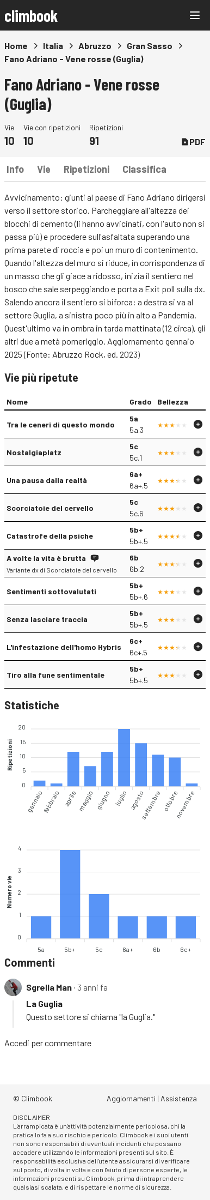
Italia (53, 45)
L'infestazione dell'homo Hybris (64, 647)
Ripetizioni (86, 169)
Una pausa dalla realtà (47, 480)
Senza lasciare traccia (47, 619)
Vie (44, 169)
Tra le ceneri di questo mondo (61, 424)
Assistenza (178, 1098)
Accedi (16, 1043)
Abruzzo (95, 45)
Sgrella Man (49, 987)
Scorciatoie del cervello (50, 507)
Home (16, 45)
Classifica (144, 169)
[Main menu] (195, 15)
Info (15, 169)
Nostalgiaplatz (34, 452)
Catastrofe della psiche (50, 535)
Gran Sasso (149, 45)
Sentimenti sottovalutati (51, 591)
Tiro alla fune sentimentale (55, 674)
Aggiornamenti (131, 1098)
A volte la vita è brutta (46, 558)
